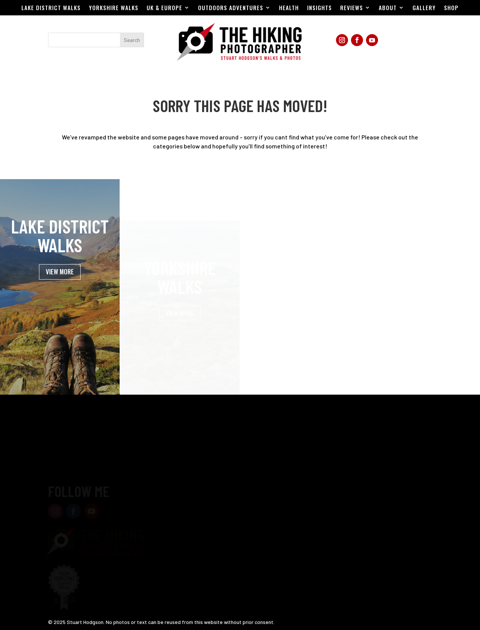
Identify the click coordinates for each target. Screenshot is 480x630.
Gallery (424, 8)
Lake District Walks (51, 8)
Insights (319, 8)
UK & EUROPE (164, 8)
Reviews (351, 8)
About (388, 8)
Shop (451, 8)
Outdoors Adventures (230, 8)
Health (289, 8)
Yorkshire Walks (113, 8)
